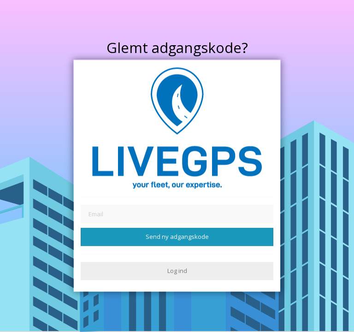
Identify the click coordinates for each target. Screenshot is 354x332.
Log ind (177, 271)
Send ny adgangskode (177, 236)
